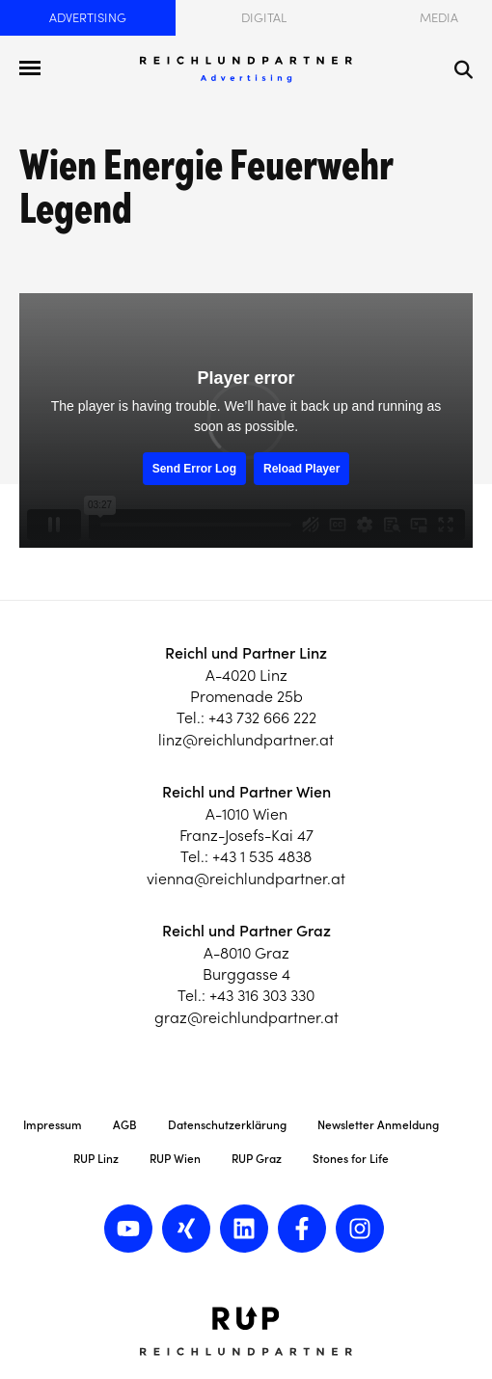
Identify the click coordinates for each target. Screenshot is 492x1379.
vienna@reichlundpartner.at (246, 878)
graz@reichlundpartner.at (246, 1017)
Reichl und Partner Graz (246, 930)
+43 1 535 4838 (262, 856)
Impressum (52, 1125)
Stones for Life (351, 1158)
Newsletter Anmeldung (378, 1125)
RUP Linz (96, 1158)
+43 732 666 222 (262, 717)
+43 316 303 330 (261, 995)
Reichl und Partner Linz (246, 652)
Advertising (87, 18)
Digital (264, 18)
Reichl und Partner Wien (246, 791)
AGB (125, 1125)
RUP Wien (175, 1158)
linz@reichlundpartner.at (246, 739)
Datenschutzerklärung (227, 1125)
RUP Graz (257, 1158)
